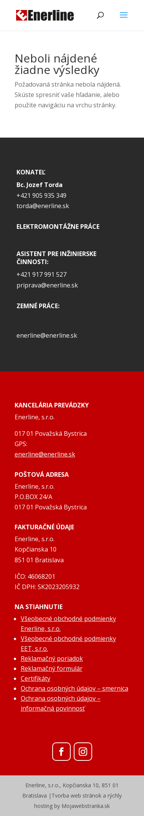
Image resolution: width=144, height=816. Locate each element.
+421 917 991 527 (41, 274)
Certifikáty (35, 678)
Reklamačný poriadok (52, 658)
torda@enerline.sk (43, 206)
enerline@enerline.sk (47, 335)
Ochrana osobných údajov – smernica (74, 688)
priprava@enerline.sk (47, 285)
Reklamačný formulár (52, 668)
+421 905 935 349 (41, 195)
